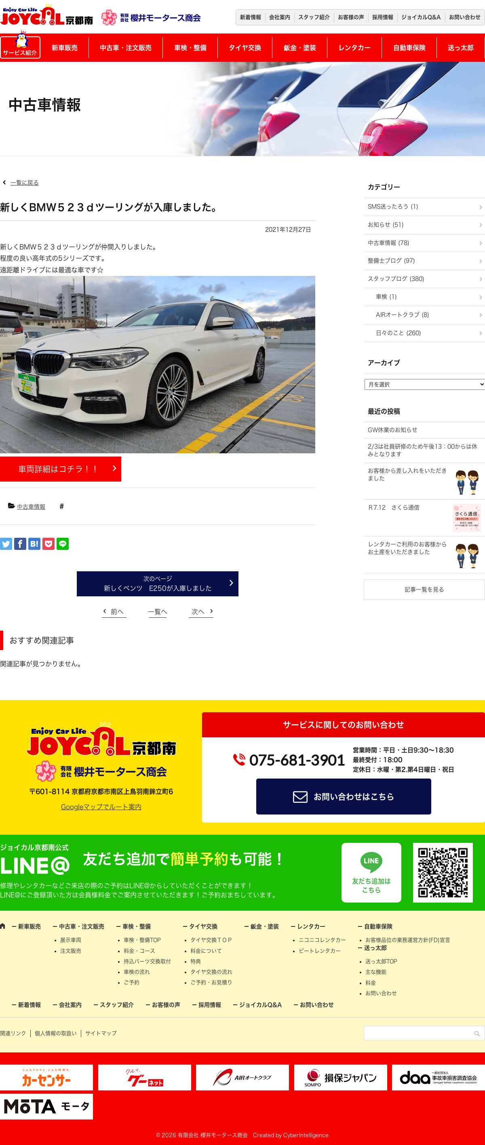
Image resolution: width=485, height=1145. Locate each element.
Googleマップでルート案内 (101, 807)
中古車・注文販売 (126, 47)
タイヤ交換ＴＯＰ (211, 940)
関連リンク (13, 1033)
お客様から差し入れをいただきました (407, 475)
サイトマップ (101, 1033)
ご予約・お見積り (211, 982)
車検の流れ (137, 972)
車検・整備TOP (142, 940)
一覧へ (157, 611)
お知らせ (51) (386, 224)
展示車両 (70, 940)
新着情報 (250, 17)
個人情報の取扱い (56, 1033)
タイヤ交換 (245, 47)
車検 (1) (386, 296)
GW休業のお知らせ (393, 430)
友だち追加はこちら (371, 885)
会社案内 (279, 17)
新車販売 (65, 47)
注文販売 (70, 950)
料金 (370, 982)
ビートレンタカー (320, 950)
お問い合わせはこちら (354, 797)
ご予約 (131, 982)
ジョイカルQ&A (421, 17)
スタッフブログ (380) (396, 279)
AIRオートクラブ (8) (402, 315)
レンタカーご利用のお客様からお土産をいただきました (407, 548)
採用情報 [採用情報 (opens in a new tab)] (382, 17)
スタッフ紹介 (314, 17)
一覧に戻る (25, 182)
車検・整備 (190, 47)
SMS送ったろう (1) (393, 206)
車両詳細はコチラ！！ (58, 469)
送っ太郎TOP (381, 961)
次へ (198, 611)
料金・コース (139, 950)
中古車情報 (31, 506)
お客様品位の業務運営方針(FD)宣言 (407, 940)
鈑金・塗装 (300, 47)
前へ (117, 611)
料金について (206, 950)
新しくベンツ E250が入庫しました (158, 588)
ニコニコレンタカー (322, 940)
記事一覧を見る (424, 589)
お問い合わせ (465, 17)
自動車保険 (409, 47)
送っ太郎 (461, 47)
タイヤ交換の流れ (211, 972)
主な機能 (375, 972)
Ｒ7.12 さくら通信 (394, 507)
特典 (195, 961)
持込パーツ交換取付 (147, 961)
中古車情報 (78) (388, 243)
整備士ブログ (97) (391, 260)
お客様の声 (351, 17)
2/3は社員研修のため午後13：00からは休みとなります (422, 450)
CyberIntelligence (306, 1135)
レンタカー (354, 47)
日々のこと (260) (398, 333)
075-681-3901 (297, 760)
